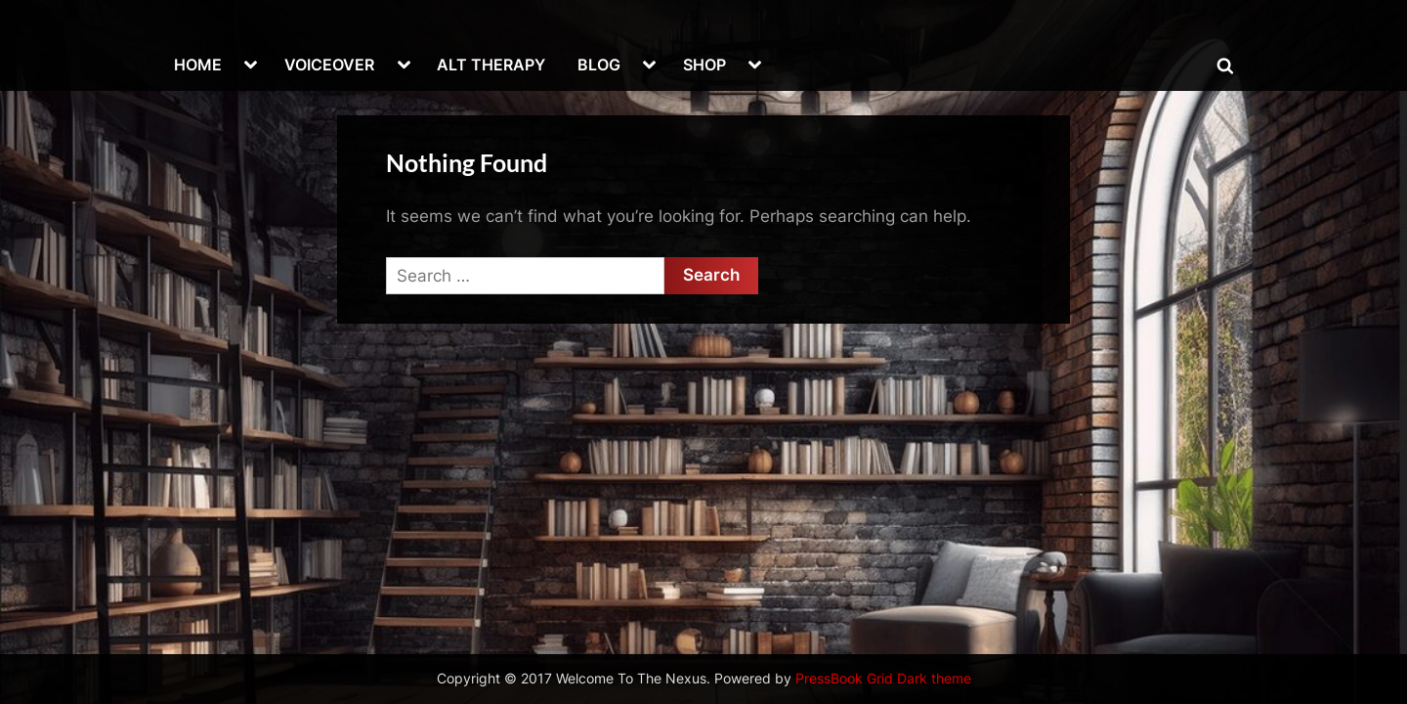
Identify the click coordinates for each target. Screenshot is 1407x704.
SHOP (704, 64)
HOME (198, 64)
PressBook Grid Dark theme (883, 678)
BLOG (598, 64)
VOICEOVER (329, 64)
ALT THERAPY (491, 64)
